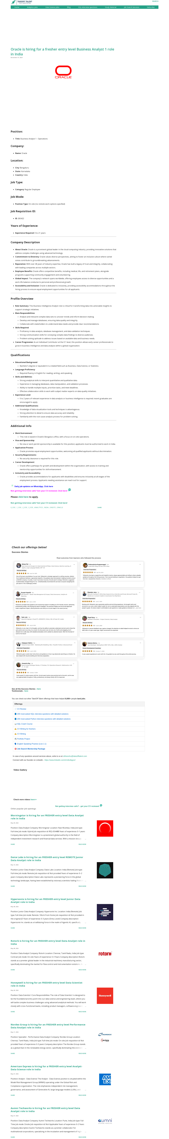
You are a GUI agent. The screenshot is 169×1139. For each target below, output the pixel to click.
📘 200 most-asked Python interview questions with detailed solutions (42, 719)
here (39, 689)
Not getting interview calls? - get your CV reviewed (78, 806)
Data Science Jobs (52, 7)
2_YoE (25, 507)
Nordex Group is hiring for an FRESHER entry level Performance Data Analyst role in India (48, 1026)
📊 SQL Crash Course (23, 724)
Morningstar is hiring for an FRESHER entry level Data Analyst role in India (47, 817)
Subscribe (151, 7)
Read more (82, 844)
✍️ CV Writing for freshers (25, 729)
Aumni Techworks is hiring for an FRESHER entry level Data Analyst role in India (45, 1110)
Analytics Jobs (32, 7)
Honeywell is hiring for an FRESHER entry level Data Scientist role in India (46, 984)
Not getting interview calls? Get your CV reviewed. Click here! (39, 491)
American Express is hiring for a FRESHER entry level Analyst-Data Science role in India (46, 1068)
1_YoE (19, 507)
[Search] (155, 1)
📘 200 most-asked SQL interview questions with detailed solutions (41, 714)
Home (16, 7)
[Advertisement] (84, 26)
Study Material (110, 7)
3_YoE (31, 507)
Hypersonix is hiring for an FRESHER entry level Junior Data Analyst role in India (45, 901)
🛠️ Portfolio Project (22, 739)
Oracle (60, 507)
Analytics (38, 507)
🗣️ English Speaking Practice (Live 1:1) (30, 744)
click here (23, 496)
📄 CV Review (20, 709)
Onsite (53, 507)
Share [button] (100, 507)
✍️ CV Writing (20, 734)
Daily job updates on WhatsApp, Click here (32, 486)
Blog (69, 7)
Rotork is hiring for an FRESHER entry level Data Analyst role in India (48, 942)
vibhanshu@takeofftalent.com (75, 756)
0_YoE (13, 507)
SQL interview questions (87, 7)
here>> (34, 800)
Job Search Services (131, 7)
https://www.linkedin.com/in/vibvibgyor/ (60, 760)
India (46, 507)
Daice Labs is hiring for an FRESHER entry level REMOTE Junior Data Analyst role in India (47, 859)
